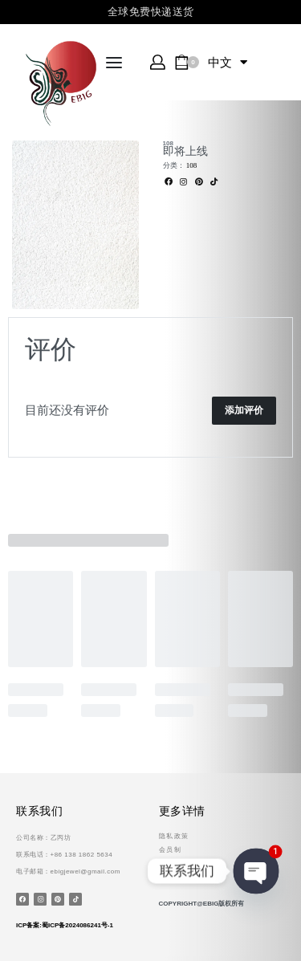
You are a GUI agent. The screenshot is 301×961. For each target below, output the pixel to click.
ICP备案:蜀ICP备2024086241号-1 (64, 925)
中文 (227, 63)
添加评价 (244, 410)
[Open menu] (114, 62)
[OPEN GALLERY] (75, 224)
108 (168, 143)
